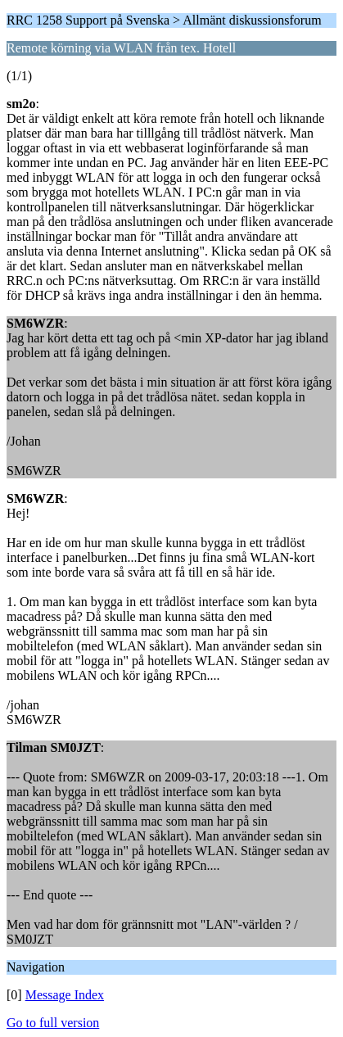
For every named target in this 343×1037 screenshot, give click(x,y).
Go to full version (53, 1023)
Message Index (64, 995)
